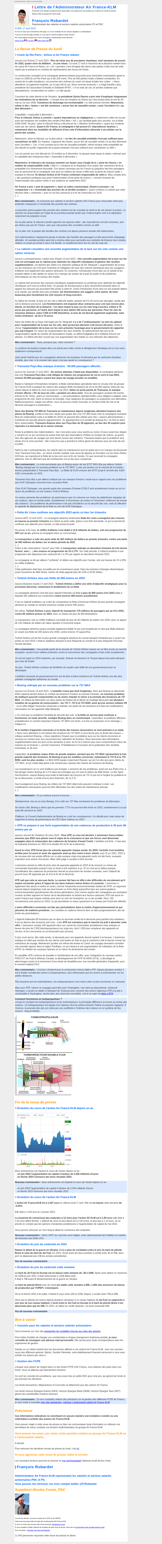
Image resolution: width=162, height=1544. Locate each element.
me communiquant (71, 1460)
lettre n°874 (107, 993)
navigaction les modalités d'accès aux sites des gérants (72, 1331)
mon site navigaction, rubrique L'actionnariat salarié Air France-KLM (75, 1402)
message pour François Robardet (38, 1530)
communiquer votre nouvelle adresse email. (90, 1527)
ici (78, 1448)
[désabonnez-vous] (58, 1524)
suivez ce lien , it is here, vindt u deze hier (33, 40)
